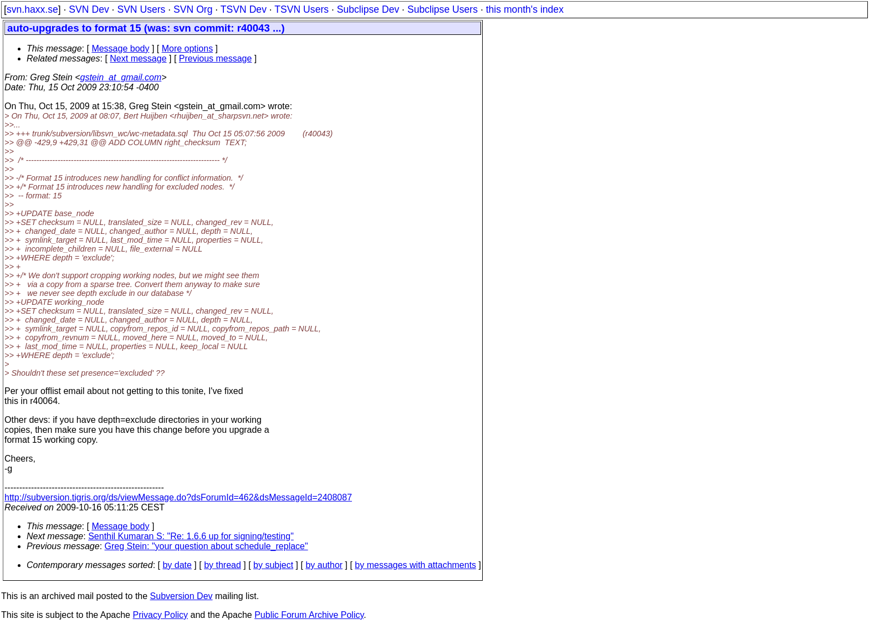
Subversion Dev (181, 596)
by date (176, 565)
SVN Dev (89, 9)
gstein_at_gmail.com (121, 77)
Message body (120, 48)
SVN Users (141, 9)
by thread (222, 565)
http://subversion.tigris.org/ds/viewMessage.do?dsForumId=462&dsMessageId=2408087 (178, 497)
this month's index (525, 9)
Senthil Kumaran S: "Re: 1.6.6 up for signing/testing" (191, 536)
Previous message (215, 58)
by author (324, 565)
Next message (138, 58)
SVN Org (192, 9)
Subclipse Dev (368, 9)
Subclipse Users (442, 9)
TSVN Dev (244, 9)
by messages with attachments (415, 565)
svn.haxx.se (32, 9)
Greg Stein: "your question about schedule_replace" (206, 546)
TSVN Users (301, 9)
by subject (273, 565)
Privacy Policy (160, 615)
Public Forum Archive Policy (309, 615)
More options (187, 48)
